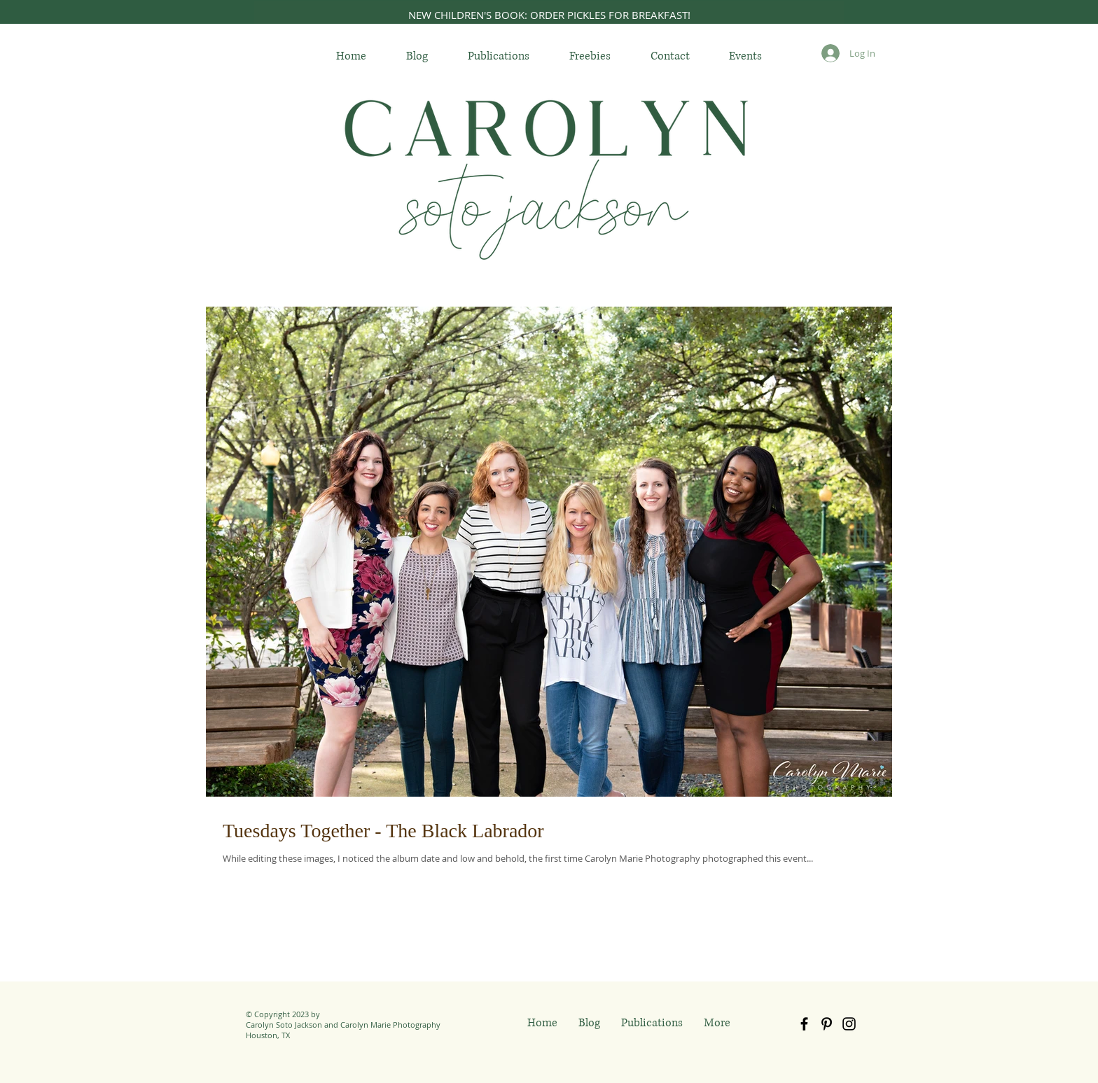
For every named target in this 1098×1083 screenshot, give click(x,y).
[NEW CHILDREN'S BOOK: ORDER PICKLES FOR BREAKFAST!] (549, 15)
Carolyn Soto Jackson (284, 1024)
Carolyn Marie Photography (390, 1024)
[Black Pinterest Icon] (826, 1024)
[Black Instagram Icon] (849, 1024)
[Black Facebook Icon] (804, 1024)
